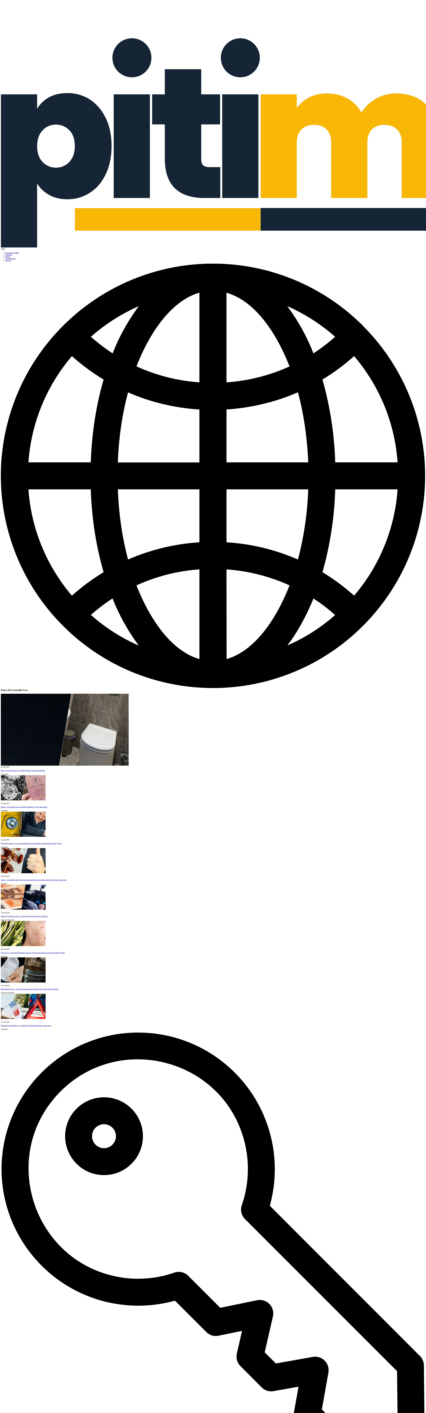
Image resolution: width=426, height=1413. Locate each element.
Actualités (8, 255)
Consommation (10, 259)
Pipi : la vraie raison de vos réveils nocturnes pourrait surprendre (23, 770)
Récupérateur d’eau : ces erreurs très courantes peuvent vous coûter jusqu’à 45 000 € (30, 989)
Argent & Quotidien (12, 253)
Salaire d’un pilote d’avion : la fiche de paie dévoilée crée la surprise (24, 916)
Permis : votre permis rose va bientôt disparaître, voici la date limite (24, 807)
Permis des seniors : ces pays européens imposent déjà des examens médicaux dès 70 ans (31, 843)
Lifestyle (8, 260)
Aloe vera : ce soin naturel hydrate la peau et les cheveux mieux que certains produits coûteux (33, 953)
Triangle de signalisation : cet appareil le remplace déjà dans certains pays (26, 1026)
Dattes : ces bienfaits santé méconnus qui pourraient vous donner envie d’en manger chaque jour (34, 880)
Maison (7, 257)
